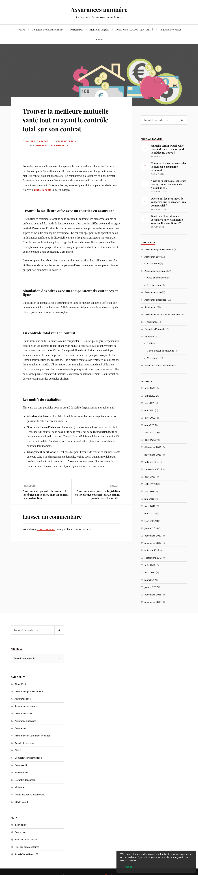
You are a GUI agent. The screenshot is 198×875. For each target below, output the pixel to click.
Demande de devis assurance (48, 29)
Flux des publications (26, 839)
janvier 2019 (151, 439)
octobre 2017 (151, 550)
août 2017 (149, 565)
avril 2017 (149, 572)
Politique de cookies (170, 29)
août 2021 (149, 388)
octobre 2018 (151, 461)
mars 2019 (150, 424)
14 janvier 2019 (67, 141)
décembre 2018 (152, 447)
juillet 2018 (150, 483)
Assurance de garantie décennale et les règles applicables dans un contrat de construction (46, 494)
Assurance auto (152, 256)
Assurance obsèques (155, 299)
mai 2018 (149, 498)
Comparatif (153, 357)
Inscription (20, 824)
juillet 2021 (150, 395)
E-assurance (150, 321)
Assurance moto (153, 292)
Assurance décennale (155, 270)
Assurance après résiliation (158, 249)
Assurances (150, 307)
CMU (150, 343)
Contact (99, 39)
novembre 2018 (152, 454)
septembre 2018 (153, 469)
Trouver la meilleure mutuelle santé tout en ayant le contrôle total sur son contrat (70, 119)
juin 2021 (149, 402)
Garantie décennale (154, 329)
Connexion (20, 832)
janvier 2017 (151, 587)
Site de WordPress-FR (26, 854)
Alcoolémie (153, 263)
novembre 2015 (152, 601)
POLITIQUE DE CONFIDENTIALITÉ (134, 29)
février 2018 (151, 520)
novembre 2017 (152, 542)
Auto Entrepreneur (157, 277)
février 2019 (151, 432)
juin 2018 (149, 491)
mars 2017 (150, 579)
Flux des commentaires (27, 846)
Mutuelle (149, 336)
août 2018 (149, 476)
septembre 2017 (153, 557)
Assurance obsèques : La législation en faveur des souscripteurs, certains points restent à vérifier (97, 494)
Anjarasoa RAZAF (37, 141)
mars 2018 (150, 513)
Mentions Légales (99, 29)
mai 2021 (149, 410)
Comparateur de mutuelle (51, 145)
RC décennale (154, 284)
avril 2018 (149, 506)
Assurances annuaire (99, 9)
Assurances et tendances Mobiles (162, 314)
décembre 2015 (152, 594)
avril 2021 (149, 417)
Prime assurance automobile (159, 365)
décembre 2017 (152, 535)
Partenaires (76, 29)
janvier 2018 (151, 528)
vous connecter (46, 529)
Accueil (21, 29)
